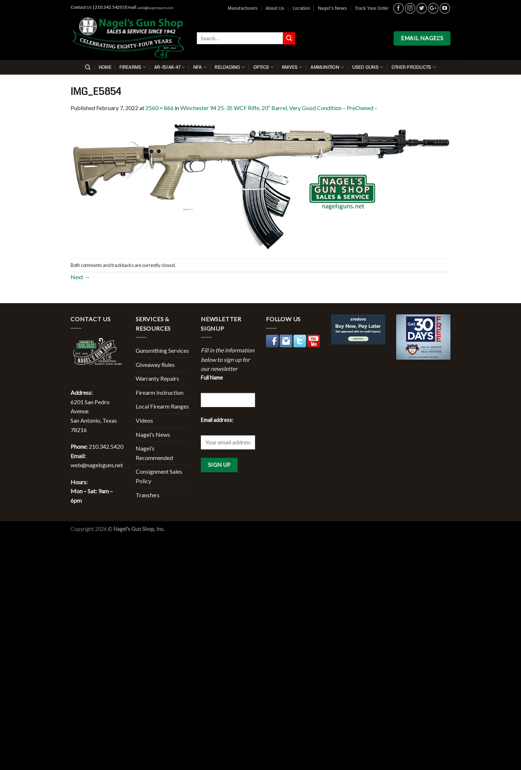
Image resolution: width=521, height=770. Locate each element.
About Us (275, 8)
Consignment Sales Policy (159, 476)
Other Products (413, 67)
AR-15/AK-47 (169, 67)
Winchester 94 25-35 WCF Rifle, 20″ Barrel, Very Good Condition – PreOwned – (278, 107)
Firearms (132, 67)
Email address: (217, 420)
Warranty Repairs (157, 378)
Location (301, 8)
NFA (200, 67)
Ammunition (327, 67)
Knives (292, 67)
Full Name (212, 377)
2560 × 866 (159, 107)
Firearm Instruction (159, 392)
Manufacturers (243, 8)
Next (80, 276)
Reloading (230, 67)
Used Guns (368, 67)
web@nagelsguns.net (155, 8)
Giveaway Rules (155, 364)
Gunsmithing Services (162, 350)
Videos (144, 420)
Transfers (148, 494)
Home (105, 67)
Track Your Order (372, 8)
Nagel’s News (332, 8)
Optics (263, 67)
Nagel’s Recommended (154, 453)
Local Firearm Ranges (162, 406)
